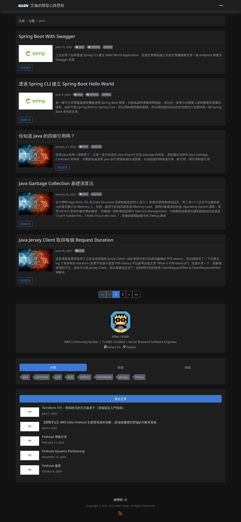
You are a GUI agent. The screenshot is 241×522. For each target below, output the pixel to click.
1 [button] (116, 294)
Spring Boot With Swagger (47, 36)
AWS (25, 377)
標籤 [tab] (121, 367)
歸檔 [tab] (188, 367)
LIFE (57, 377)
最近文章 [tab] (121, 399)
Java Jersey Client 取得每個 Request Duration (66, 240)
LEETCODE (41, 377)
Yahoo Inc (114, 347)
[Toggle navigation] (221, 5)
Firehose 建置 (51, 466)
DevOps (123, 377)
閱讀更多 (25, 67)
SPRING (94, 47)
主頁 (22, 21)
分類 (32, 21)
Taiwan (131, 347)
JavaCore (96, 146)
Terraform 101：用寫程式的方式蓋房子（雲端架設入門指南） (83, 408)
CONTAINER (104, 377)
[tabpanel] (121, 377)
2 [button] (123, 294)
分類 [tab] (53, 367)
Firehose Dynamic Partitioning (63, 451)
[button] (129, 294)
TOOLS (139, 377)
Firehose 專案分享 (54, 437)
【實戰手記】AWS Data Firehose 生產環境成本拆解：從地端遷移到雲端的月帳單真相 (99, 422)
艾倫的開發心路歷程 (40, 5)
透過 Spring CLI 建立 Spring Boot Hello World (66, 84)
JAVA (80, 47)
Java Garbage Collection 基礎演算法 (56, 183)
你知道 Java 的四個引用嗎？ (47, 136)
